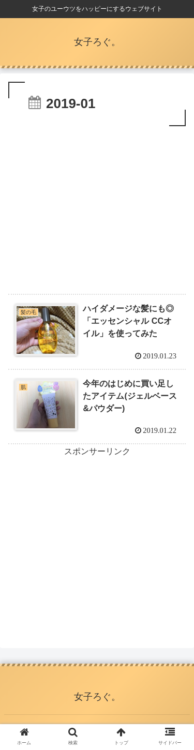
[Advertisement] (97, 206)
